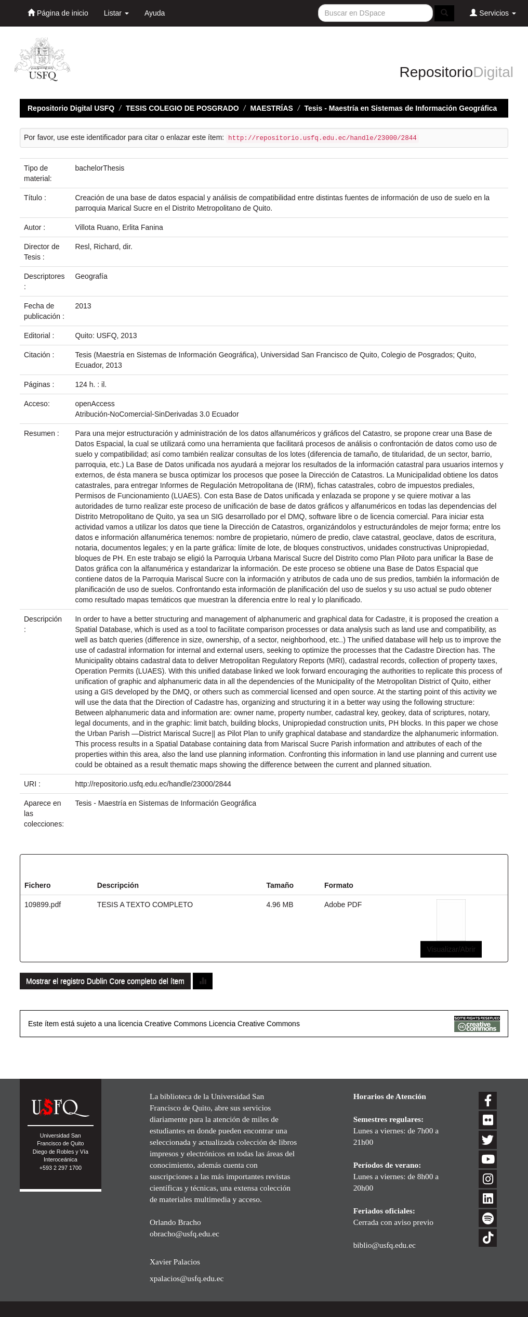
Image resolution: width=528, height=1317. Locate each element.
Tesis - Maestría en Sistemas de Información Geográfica (401, 108)
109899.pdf (42, 904)
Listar (116, 13)
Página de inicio (58, 12)
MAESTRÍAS (271, 108)
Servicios (493, 12)
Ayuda (154, 13)
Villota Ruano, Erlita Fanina (119, 227)
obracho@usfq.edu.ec (184, 1233)
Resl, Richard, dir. (103, 246)
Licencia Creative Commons (254, 1023)
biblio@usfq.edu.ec (384, 1245)
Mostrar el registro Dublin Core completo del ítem (105, 981)
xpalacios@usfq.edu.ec (186, 1278)
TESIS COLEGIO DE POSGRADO (182, 108)
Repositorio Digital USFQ (71, 108)
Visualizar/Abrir (451, 949)
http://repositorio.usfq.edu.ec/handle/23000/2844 (153, 784)
